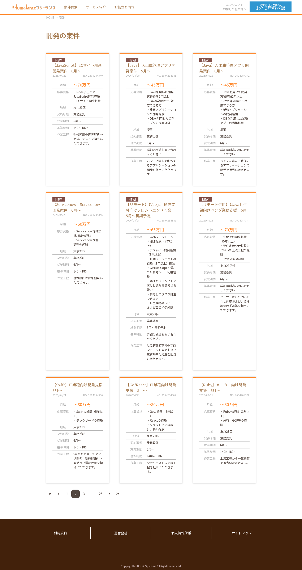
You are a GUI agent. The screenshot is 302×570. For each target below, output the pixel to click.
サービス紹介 (96, 6)
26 (101, 493)
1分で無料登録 (270, 7)
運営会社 (121, 533)
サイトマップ (242, 533)
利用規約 (60, 533)
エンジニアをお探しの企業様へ (234, 7)
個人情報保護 (181, 533)
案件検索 (70, 6)
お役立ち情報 (124, 6)
